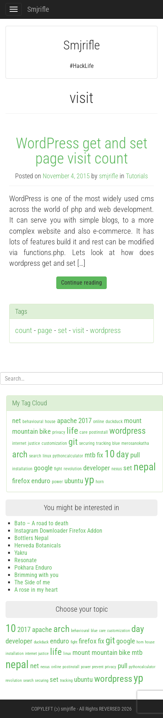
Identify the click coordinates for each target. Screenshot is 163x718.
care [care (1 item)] (83, 432)
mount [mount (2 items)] (133, 420)
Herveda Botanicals (37, 545)
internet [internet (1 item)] (19, 443)
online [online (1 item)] (98, 421)
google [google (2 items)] (43, 468)
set (62, 330)
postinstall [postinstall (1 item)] (98, 432)
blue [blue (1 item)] (116, 443)
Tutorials (137, 176)
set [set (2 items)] (127, 468)
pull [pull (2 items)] (135, 455)
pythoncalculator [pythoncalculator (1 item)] (68, 455)
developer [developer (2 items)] (96, 468)
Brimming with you (36, 574)
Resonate (25, 560)
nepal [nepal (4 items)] (145, 467)
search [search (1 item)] (35, 455)
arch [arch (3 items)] (20, 454)
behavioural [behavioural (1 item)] (32, 421)
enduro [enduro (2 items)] (40, 481)
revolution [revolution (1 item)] (73, 468)
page (45, 330)
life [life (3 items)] (72, 431)
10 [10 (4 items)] (109, 454)
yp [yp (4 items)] (89, 480)
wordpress (105, 330)
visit (78, 330)
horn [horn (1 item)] (100, 481)
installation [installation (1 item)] (22, 468)
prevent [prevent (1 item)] (97, 666)
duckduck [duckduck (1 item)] (114, 421)
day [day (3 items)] (122, 454)
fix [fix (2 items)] (100, 455)
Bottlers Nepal (31, 538)
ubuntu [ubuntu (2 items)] (73, 481)
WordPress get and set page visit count (82, 150)
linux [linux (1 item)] (47, 455)
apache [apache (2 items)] (67, 420)
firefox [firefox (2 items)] (21, 481)
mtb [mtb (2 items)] (90, 455)
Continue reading (81, 282)
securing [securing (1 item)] (87, 443)
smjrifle (108, 176)
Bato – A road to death (41, 523)
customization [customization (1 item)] (54, 443)
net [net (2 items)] (16, 420)
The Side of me (32, 582)
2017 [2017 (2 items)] (85, 420)
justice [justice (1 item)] (34, 443)
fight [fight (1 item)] (58, 468)
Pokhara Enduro (33, 567)
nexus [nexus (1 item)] (116, 468)
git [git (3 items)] (73, 442)
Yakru (20, 552)
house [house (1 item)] (50, 421)
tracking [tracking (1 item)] (103, 443)
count (23, 330)
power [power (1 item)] (57, 481)
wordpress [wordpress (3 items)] (127, 431)
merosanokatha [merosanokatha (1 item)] (135, 443)
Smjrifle (38, 9)
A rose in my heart (36, 589)
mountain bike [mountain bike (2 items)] (31, 431)
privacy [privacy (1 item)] (58, 432)
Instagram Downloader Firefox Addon (58, 530)
